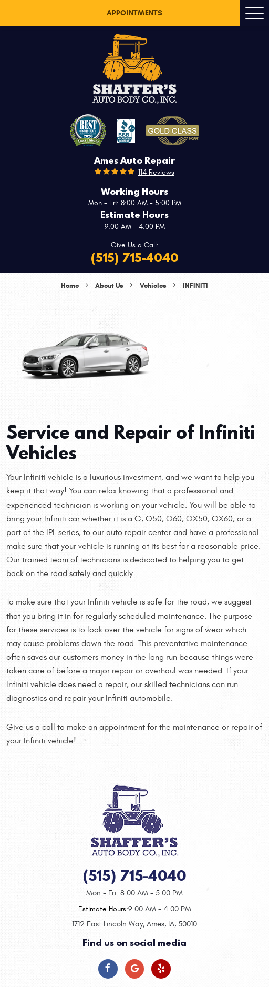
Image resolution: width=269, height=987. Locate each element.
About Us (109, 285)
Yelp (161, 969)
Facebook (108, 969)
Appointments (135, 12)
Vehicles (153, 285)
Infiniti (195, 285)
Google (134, 969)
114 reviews (156, 172)
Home (70, 285)
